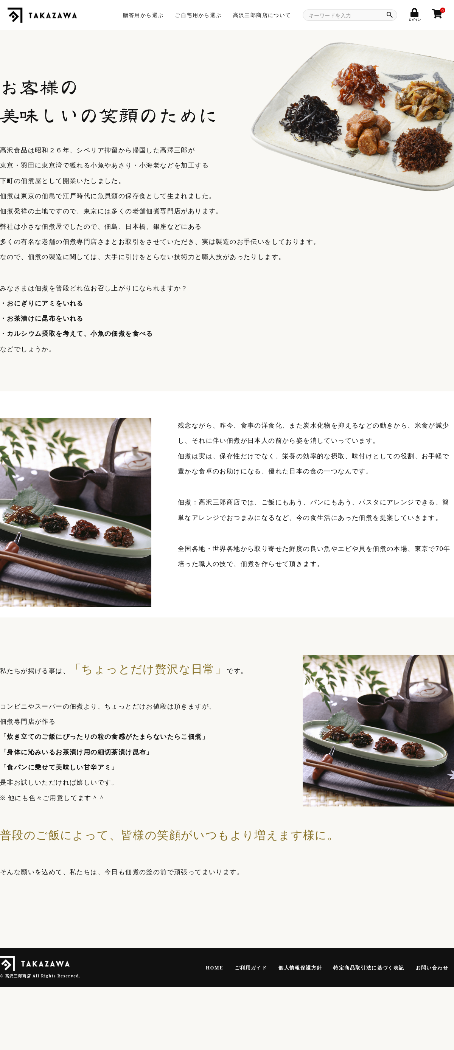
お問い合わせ (432, 968)
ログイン (415, 17)
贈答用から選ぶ (143, 15)
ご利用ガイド (251, 968)
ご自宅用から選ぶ (198, 15)
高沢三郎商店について (262, 15)
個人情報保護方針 (300, 968)
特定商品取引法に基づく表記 (368, 968)
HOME (214, 968)
